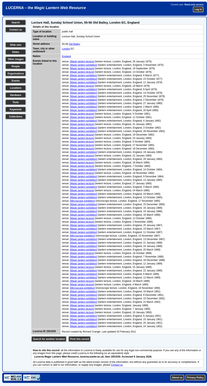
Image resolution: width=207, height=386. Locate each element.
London (66, 48)
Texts (15, 102)
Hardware (15, 95)
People (16, 66)
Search (15, 22)
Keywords (15, 109)
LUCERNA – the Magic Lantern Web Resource (46, 8)
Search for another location (49, 339)
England (66, 56)
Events (16, 80)
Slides (15, 52)
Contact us (15, 29)
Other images (16, 59)
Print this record (79, 339)
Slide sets (15, 44)
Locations (15, 88)
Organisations (15, 73)
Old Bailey (74, 44)
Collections (15, 116)
